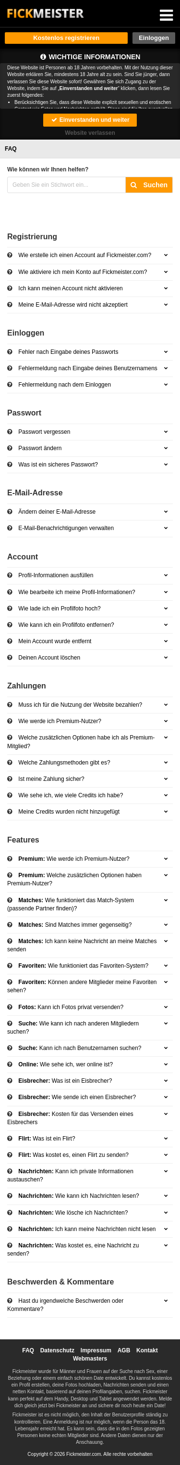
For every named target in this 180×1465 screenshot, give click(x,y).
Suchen (149, 185)
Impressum (96, 1350)
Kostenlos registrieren (66, 37)
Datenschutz (57, 1350)
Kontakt (147, 1350)
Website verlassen (90, 133)
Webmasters (90, 1358)
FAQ (28, 1350)
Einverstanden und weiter (89, 120)
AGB (124, 1350)
